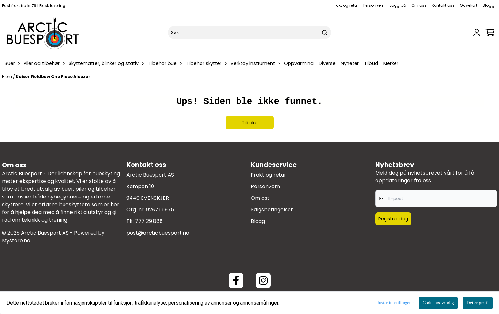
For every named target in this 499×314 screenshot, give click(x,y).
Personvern (374, 5)
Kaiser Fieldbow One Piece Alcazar (53, 76)
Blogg (488, 5)
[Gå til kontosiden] (477, 32)
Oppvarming (299, 63)
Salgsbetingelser (272, 209)
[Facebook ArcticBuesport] (236, 280)
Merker (390, 63)
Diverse (327, 63)
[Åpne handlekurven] (490, 32)
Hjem (7, 76)
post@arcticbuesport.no (157, 233)
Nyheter (350, 63)
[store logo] (43, 32)
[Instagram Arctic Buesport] (263, 280)
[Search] (324, 32)
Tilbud (371, 63)
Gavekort (468, 5)
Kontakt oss (443, 5)
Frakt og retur (345, 5)
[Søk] (249, 32)
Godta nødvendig (438, 302)
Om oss (418, 5)
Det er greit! (478, 302)
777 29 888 (149, 221)
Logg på (398, 5)
